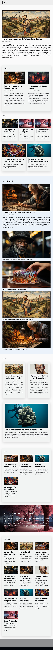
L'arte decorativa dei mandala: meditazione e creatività (14, 160)
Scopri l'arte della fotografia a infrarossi (27, 132)
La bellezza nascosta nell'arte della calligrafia (19, 212)
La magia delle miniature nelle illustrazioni (14, 349)
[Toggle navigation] (4, 2)
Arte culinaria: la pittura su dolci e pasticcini (15, 289)
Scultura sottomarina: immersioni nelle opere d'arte (39, 160)
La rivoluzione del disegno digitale (10, 600)
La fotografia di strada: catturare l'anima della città (10, 132)
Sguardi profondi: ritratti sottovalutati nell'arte (41, 579)
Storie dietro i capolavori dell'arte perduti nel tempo (22, 39)
